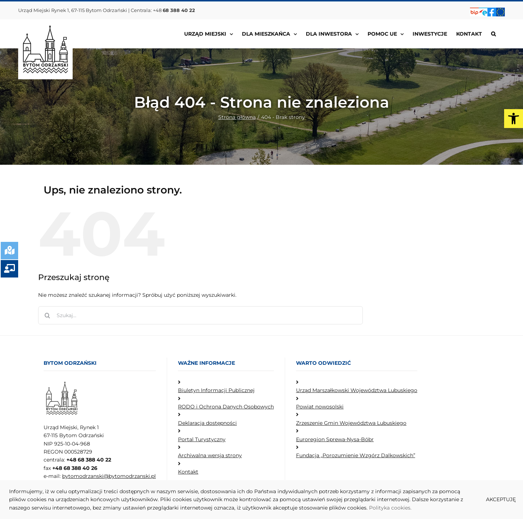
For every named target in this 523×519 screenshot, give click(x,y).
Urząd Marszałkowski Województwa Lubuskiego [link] (356, 390)
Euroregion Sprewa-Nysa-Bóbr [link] (335, 439)
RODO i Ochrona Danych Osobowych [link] (226, 406)
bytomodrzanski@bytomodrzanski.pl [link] (109, 476)
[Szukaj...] (200, 315)
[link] (513, 118)
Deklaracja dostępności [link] (207, 423)
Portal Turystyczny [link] (202, 439)
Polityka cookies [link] (389, 507)
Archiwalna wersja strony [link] (210, 455)
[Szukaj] (47, 315)
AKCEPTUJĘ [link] (501, 499)
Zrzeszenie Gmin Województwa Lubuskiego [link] (351, 423)
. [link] (410, 507)
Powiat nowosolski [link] (320, 406)
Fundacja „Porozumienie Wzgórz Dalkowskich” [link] (355, 455)
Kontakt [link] (188, 471)
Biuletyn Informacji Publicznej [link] (216, 390)
